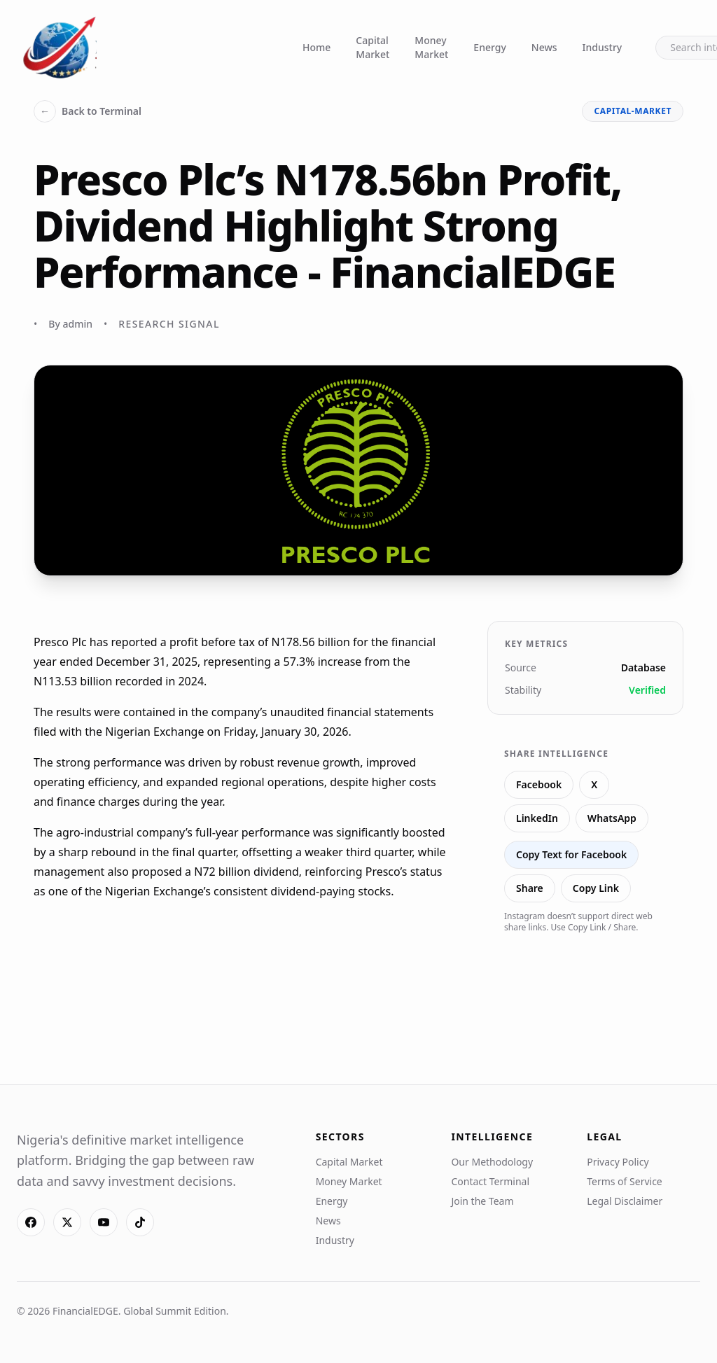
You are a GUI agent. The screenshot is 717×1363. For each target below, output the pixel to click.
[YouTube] (104, 1222)
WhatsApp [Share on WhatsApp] (611, 818)
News (544, 47)
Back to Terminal (87, 111)
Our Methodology (492, 1161)
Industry (602, 47)
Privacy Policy (617, 1161)
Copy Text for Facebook (571, 854)
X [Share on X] (594, 784)
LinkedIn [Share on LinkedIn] (537, 818)
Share (529, 888)
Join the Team (482, 1201)
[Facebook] (31, 1222)
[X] (67, 1222)
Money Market (431, 47)
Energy (489, 47)
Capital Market (372, 47)
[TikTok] (140, 1222)
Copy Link (596, 888)
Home (316, 47)
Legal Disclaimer (624, 1201)
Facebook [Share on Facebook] (539, 784)
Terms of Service (624, 1181)
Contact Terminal (490, 1181)
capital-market (632, 111)
